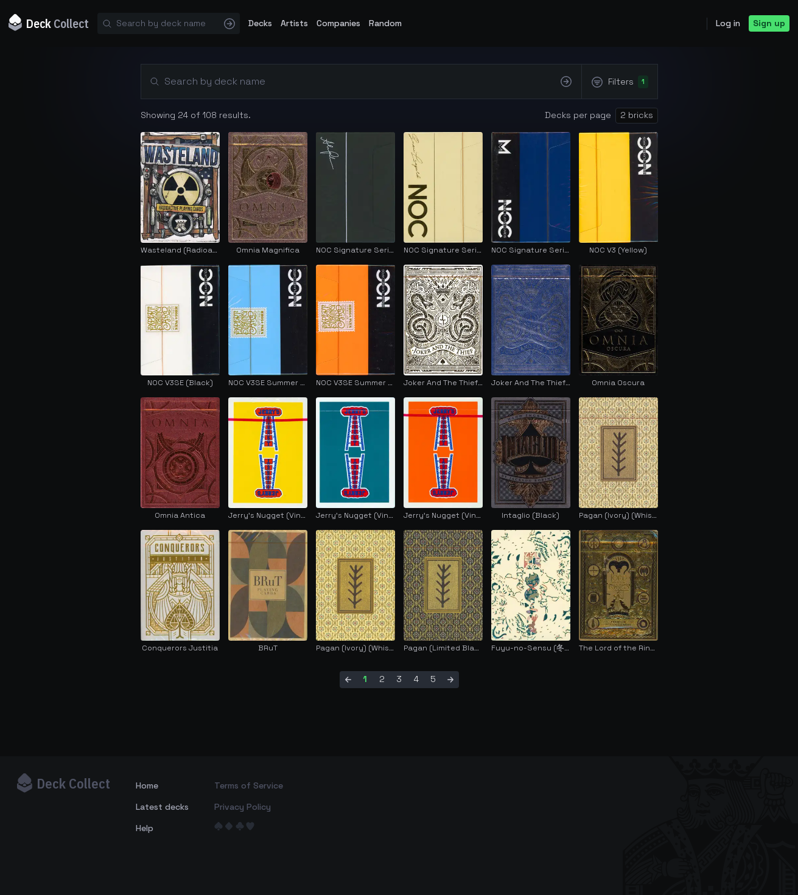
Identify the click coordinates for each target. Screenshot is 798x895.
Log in (728, 23)
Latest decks (162, 806)
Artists (294, 23)
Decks (260, 23)
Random (385, 23)
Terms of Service (248, 785)
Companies (338, 23)
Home (147, 785)
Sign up (769, 23)
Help (144, 828)
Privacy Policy (242, 806)
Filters (619, 82)
